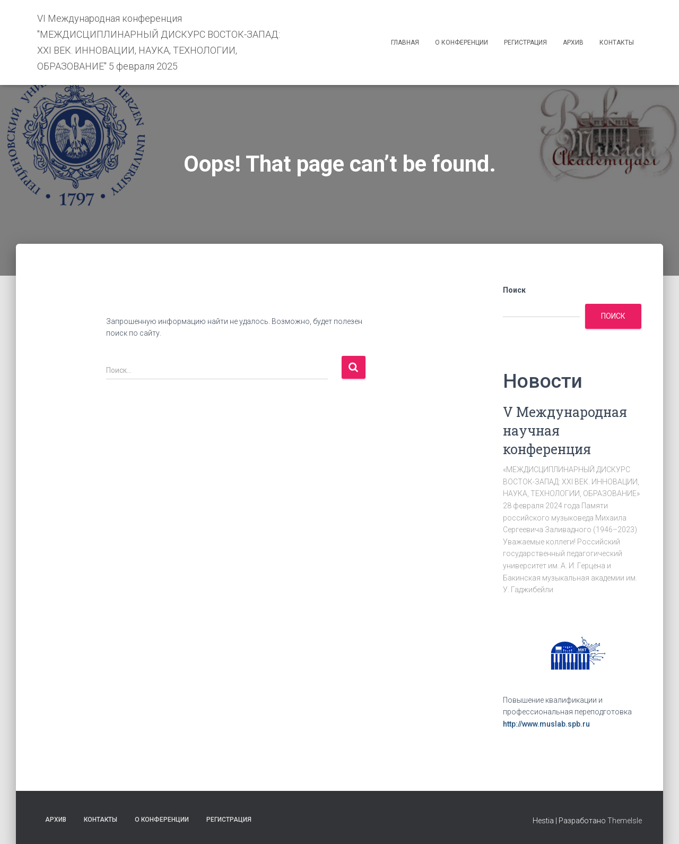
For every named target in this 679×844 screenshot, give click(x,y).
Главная (405, 42)
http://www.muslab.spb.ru (546, 724)
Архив (573, 42)
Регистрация (525, 42)
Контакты (616, 42)
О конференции (461, 42)
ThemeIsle (624, 820)
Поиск (514, 290)
